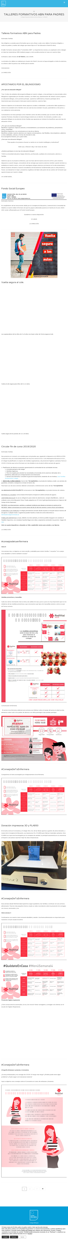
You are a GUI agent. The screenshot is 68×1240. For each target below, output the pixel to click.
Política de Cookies (26, 1230)
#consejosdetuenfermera (14, 541)
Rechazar (14, 1237)
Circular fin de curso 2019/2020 (18, 446)
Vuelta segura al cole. (12, 282)
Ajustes (30, 1233)
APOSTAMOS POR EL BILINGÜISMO (21, 84)
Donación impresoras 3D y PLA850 (19, 825)
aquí (2, 522)
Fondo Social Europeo (13, 188)
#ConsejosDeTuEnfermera (15, 769)
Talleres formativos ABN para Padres (21, 33)
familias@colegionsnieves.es (10, 514)
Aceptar (5, 1237)
